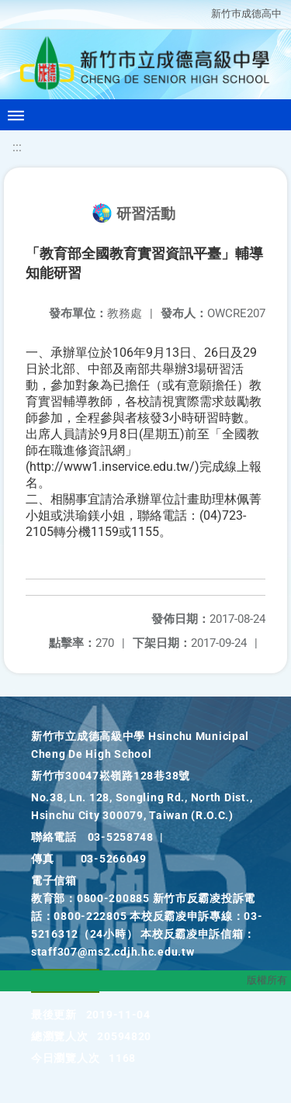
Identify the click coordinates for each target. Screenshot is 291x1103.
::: (17, 147)
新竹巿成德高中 (246, 13)
